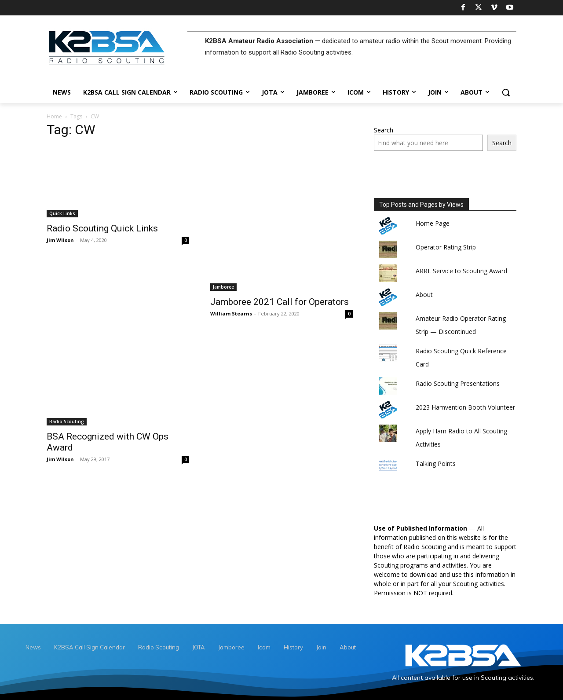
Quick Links (62, 213)
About (424, 294)
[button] (505, 92)
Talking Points (436, 463)
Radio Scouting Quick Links (102, 228)
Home (54, 116)
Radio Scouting (66, 421)
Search (383, 130)
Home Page (433, 223)
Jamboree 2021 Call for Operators (279, 302)
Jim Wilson (60, 240)
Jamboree (223, 287)
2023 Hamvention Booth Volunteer (465, 407)
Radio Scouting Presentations (458, 383)
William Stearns (231, 313)
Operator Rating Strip (446, 247)
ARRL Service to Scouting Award (461, 271)
